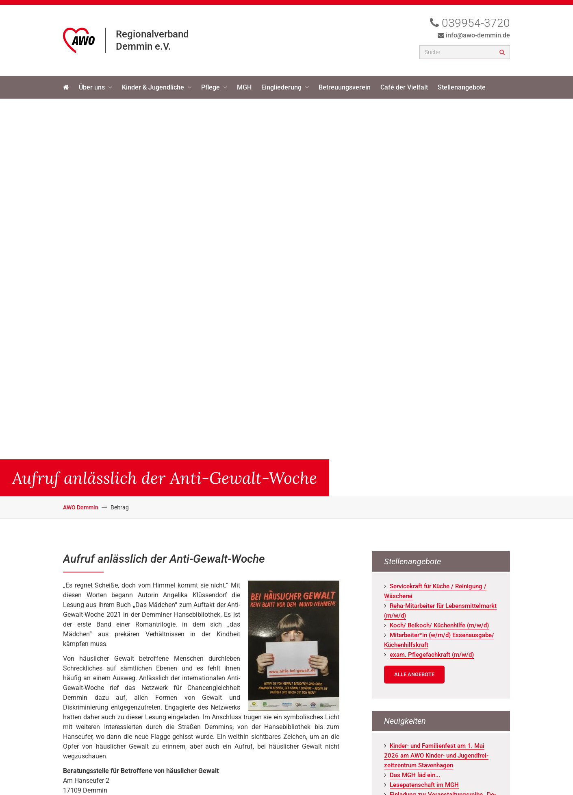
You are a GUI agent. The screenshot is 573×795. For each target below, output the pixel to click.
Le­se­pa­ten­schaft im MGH (424, 784)
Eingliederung (281, 87)
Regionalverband (152, 34)
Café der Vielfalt (404, 87)
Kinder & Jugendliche (153, 87)
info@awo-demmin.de (478, 35)
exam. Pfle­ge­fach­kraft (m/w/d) (432, 654)
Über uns (92, 87)
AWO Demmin (80, 507)
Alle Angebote (414, 674)
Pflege (210, 87)
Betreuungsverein (345, 87)
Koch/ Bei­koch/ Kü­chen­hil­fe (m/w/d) (439, 625)
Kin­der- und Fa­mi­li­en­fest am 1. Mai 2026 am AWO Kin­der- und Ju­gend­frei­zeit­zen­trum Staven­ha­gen (436, 755)
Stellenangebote (462, 87)
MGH (244, 87)
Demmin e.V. (143, 46)
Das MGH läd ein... (415, 775)
